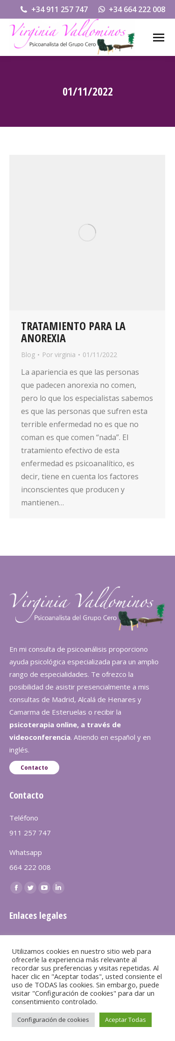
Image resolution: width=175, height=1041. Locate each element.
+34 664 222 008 (131, 9)
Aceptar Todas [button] (125, 1019)
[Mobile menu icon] (158, 37)
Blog (28, 354)
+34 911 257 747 (53, 9)
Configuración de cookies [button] (53, 1019)
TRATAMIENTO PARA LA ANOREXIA (73, 331)
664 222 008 (30, 867)
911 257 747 (30, 832)
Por (59, 354)
